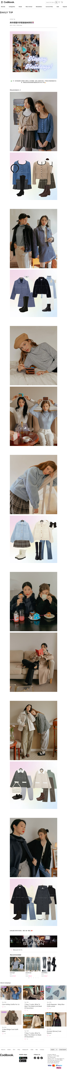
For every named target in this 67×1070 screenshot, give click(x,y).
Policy (18, 1049)
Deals (20, 6)
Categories (12, 6)
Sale (58, 6)
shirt (11, 974)
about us (3, 1049)
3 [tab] (33, 978)
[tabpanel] (18, 966)
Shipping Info (25, 1049)
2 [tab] (31, 978)
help (37, 1049)
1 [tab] (29, 978)
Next (58, 966)
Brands (3, 6)
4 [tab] (36, 978)
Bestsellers (39, 6)
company (42, 1049)
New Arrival (29, 6)
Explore (65, 6)
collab (32, 1049)
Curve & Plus (49, 6)
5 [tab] (38, 978)
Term (14, 1049)
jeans (27, 974)
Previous (8, 966)
